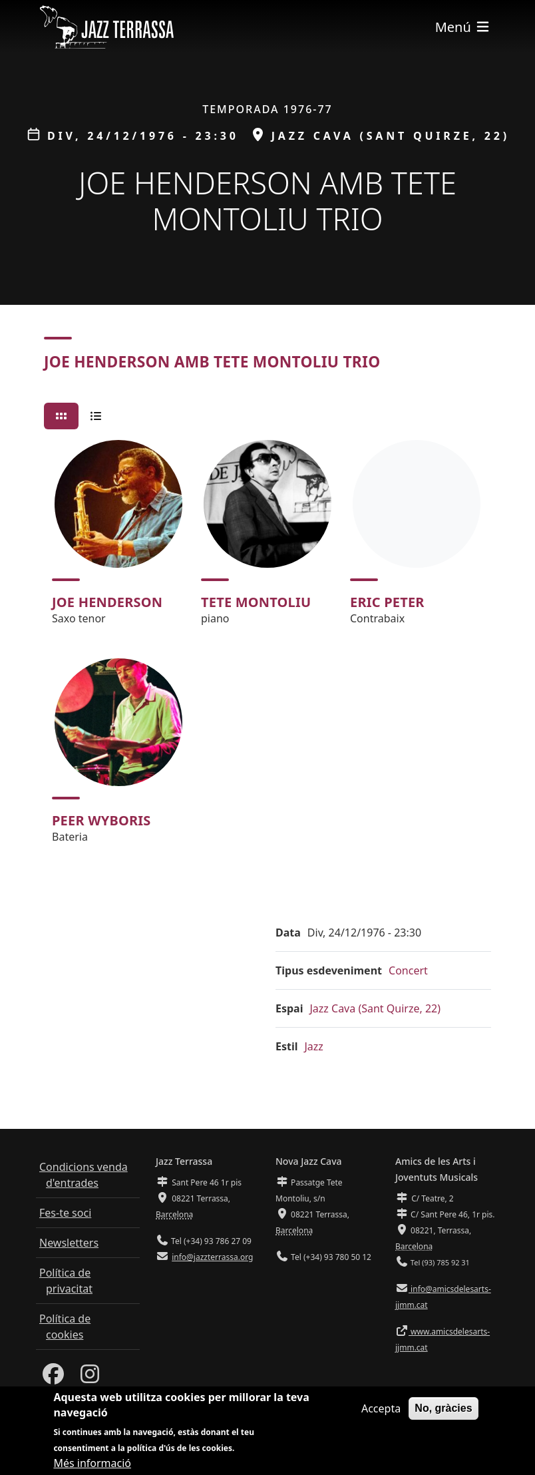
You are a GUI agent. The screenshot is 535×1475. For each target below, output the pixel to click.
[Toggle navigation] (463, 27)
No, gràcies (443, 1408)
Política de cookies (64, 1326)
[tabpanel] (267, 647)
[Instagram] (90, 1377)
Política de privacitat (65, 1280)
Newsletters (68, 1242)
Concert (408, 970)
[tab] (61, 416)
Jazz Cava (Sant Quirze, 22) (375, 1008)
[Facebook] (53, 1377)
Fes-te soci (65, 1212)
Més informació (92, 1463)
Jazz (314, 1046)
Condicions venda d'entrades (83, 1174)
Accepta (381, 1408)
